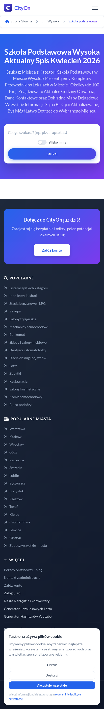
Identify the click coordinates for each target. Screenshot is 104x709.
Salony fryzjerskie (20, 319)
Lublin (11, 475)
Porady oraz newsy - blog (23, 570)
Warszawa (14, 429)
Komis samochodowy (23, 397)
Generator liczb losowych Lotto (28, 609)
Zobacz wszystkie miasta (25, 545)
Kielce (11, 514)
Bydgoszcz (14, 483)
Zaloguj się (12, 593)
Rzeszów (13, 499)
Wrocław (14, 444)
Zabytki (12, 373)
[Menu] (95, 8)
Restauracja (15, 381)
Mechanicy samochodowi (26, 327)
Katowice (14, 460)
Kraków (13, 437)
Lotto (11, 366)
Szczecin (13, 468)
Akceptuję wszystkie (52, 685)
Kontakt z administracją (22, 577)
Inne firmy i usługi (20, 295)
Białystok (14, 491)
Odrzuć (52, 665)
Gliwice (12, 530)
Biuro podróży (17, 405)
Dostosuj (52, 675)
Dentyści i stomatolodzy (25, 350)
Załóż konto (52, 250)
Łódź (10, 452)
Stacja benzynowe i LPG (25, 303)
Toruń (11, 506)
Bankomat (14, 334)
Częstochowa (17, 522)
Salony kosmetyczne (22, 389)
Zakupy (12, 311)
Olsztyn (12, 538)
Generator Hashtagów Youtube (28, 616)
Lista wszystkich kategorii (26, 288)
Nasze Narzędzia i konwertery (27, 601)
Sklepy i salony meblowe (25, 342)
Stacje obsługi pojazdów (25, 358)
